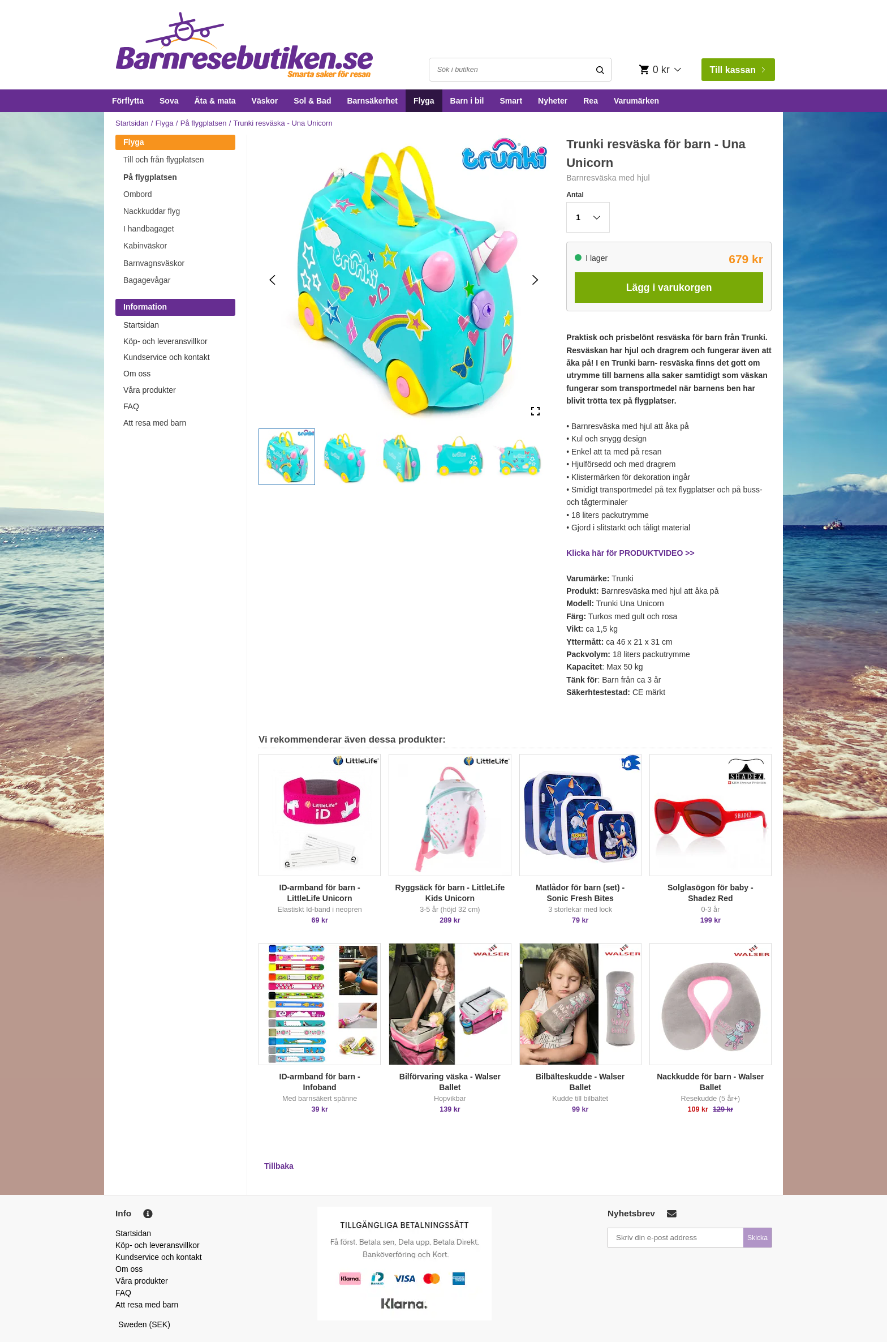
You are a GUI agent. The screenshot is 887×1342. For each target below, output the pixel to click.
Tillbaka (279, 1166)
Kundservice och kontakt (166, 357)
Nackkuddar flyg (151, 211)
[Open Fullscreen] (535, 412)
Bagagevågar (146, 280)
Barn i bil (467, 100)
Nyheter (552, 100)
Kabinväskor (145, 245)
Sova (169, 100)
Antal (575, 195)
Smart (511, 100)
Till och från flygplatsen (163, 159)
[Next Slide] (535, 280)
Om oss (136, 373)
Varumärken (636, 100)
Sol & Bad (312, 100)
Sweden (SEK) (144, 1324)
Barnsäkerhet (372, 100)
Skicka (757, 1238)
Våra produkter (149, 390)
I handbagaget (148, 228)
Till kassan (737, 70)
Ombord (137, 194)
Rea (590, 100)
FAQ (131, 406)
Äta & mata (214, 100)
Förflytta (128, 100)
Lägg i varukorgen (669, 287)
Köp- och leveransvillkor (165, 341)
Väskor (265, 100)
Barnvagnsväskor (153, 263)
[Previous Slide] (272, 280)
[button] (287, 456)
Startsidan (132, 123)
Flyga (424, 100)
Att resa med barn (154, 422)
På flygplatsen (203, 123)
